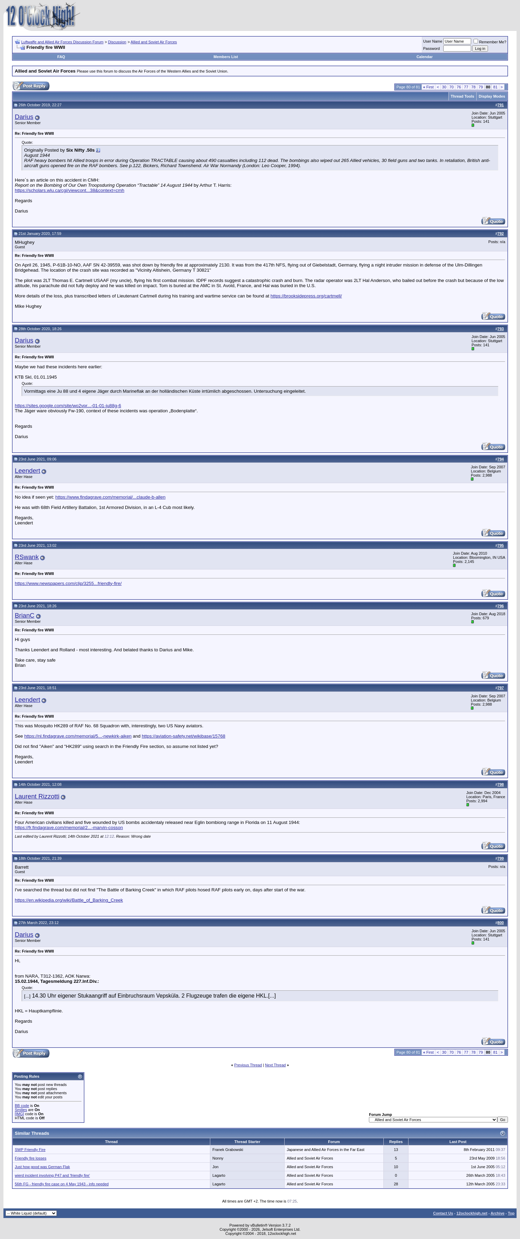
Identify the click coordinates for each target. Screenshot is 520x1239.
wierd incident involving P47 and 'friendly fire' (52, 1175)
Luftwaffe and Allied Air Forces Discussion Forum (62, 42)
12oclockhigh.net (471, 1213)
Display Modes (492, 96)
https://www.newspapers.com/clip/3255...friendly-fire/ (68, 583)
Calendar (424, 57)
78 (473, 87)
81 (495, 87)
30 (444, 87)
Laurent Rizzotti (37, 796)
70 (451, 87)
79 (481, 87)
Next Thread (275, 1065)
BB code (22, 1106)
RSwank (27, 557)
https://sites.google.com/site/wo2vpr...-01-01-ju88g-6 (68, 405)
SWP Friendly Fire (30, 1150)
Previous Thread (248, 1065)
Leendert (27, 470)
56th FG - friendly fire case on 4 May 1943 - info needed (62, 1184)
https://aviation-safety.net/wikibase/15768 (183, 736)
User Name (433, 41)
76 (459, 87)
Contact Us (443, 1213)
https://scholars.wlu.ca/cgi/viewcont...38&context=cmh (69, 190)
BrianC (24, 615)
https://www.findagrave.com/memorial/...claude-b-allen (110, 497)
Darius (24, 116)
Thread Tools (462, 96)
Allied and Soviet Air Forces (154, 42)
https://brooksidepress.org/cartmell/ (306, 295)
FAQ (61, 57)
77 (466, 87)
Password (431, 48)
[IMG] (19, 1114)
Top (511, 1213)
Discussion (117, 42)
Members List (226, 57)
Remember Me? (490, 42)
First (428, 87)
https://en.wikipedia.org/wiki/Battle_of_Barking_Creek (69, 900)
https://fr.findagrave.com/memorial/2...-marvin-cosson (69, 827)
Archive (498, 1213)
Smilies (21, 1110)
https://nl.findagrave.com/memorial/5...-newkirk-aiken (77, 736)
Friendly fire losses (30, 1158)
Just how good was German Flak (42, 1167)
